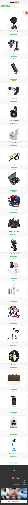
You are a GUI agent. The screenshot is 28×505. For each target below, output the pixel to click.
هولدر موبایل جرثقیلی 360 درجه (14, 53)
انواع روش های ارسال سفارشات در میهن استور (19, 484)
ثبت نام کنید (9, 501)
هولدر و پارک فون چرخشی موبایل (14, 231)
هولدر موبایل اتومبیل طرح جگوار (14, 164)
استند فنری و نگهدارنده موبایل (13, 453)
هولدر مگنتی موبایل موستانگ (14, 31)
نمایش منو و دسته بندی (21, 6)
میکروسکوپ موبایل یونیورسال (14, 142)
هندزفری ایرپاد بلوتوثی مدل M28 (14, 209)
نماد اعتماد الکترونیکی (23, 482)
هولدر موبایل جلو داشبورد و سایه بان (14, 253)
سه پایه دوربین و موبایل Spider (14, 320)
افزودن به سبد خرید (14, 34)
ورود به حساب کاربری (16, 501)
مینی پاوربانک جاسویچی (14, 275)
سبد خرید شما (5, 6)
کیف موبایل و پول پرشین (13, 386)
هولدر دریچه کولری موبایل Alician (14, 98)
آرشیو (22, 13)
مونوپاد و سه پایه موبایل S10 (14, 342)
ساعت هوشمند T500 (14, 364)
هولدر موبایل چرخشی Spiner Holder (14, 431)
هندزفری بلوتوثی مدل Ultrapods (14, 120)
